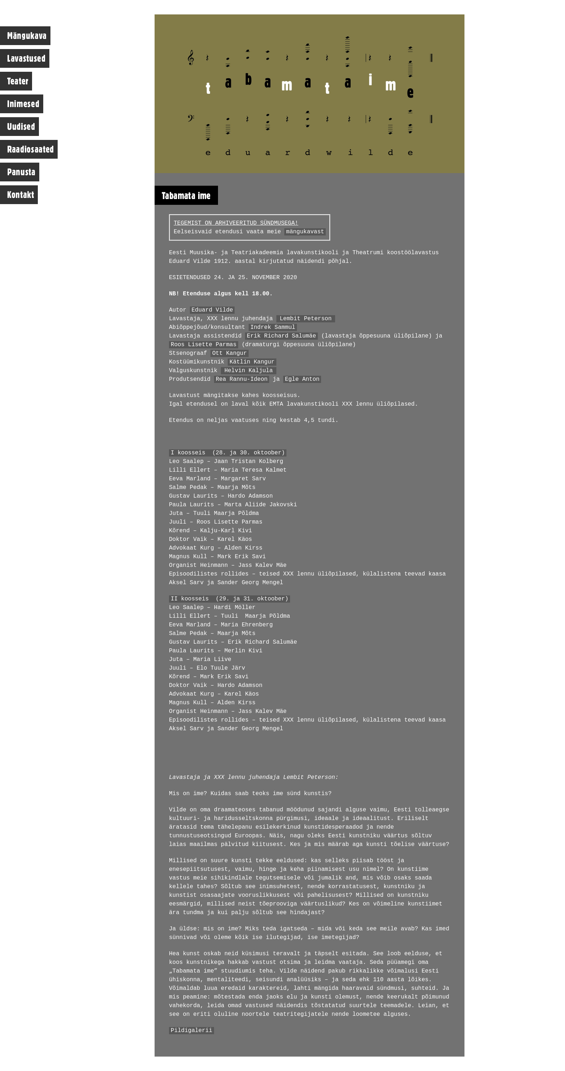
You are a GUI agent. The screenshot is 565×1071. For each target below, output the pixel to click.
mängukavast (305, 232)
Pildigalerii (191, 1030)
